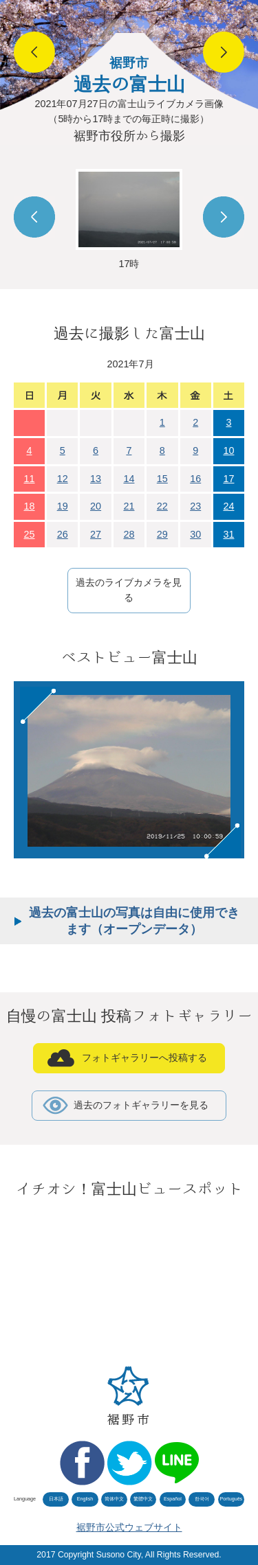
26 (62, 534)
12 (62, 478)
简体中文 (114, 1499)
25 (29, 534)
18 (29, 506)
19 (62, 506)
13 (95, 478)
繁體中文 (143, 1499)
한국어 (202, 1499)
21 (128, 506)
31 (228, 534)
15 (162, 478)
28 (128, 534)
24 (228, 506)
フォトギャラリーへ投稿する (144, 1057)
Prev (34, 217)
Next (223, 217)
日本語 (56, 1499)
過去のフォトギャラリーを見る (141, 1104)
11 (29, 478)
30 (195, 534)
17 (228, 478)
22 (162, 506)
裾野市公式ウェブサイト (129, 1527)
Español (173, 1499)
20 (95, 506)
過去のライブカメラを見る (129, 590)
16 (195, 478)
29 (162, 534)
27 (95, 534)
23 (195, 506)
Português (230, 1499)
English (85, 1499)
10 (228, 450)
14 (128, 478)
